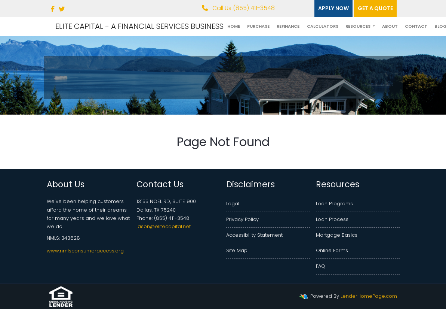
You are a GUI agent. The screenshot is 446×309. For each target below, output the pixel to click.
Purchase (258, 26)
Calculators (322, 26)
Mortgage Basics (336, 235)
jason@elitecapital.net (163, 226)
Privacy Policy (242, 219)
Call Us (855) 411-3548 (238, 8)
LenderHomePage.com (369, 296)
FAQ (320, 266)
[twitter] (62, 9)
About (390, 26)
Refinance (288, 26)
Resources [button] (358, 26)
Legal (232, 203)
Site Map (236, 250)
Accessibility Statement (254, 235)
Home (233, 26)
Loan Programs (334, 203)
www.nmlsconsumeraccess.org (85, 250)
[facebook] (53, 9)
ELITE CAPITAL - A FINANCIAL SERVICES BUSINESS (139, 26)
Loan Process (332, 219)
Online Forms (332, 250)
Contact (416, 26)
